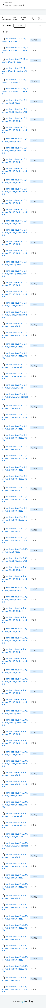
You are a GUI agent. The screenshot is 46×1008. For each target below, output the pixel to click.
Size (42, 26)
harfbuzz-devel (13, 5)
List (33, 19)
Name (9, 26)
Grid (40, 19)
